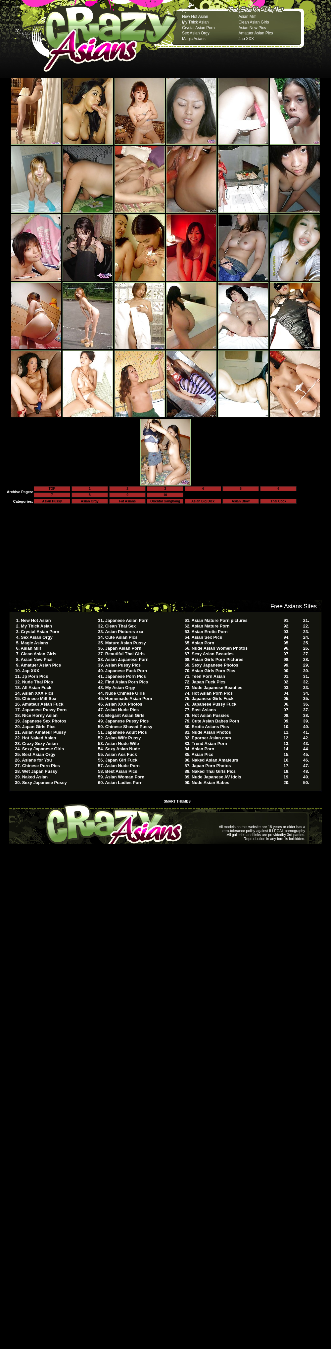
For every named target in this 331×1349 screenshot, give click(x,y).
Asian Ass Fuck (121, 754)
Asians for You (37, 760)
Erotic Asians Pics (210, 726)
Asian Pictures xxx (124, 631)
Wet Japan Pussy (40, 771)
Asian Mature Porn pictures (220, 620)
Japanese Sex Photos (44, 721)
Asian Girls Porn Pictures (218, 659)
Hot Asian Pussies (210, 715)
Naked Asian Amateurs (215, 760)
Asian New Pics (252, 27)
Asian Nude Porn (122, 765)
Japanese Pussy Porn (44, 709)
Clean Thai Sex (120, 626)
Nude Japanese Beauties (217, 687)
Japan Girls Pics (39, 726)
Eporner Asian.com (211, 737)
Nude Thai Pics (37, 681)
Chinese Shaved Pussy (128, 726)
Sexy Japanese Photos (215, 665)
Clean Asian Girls (253, 22)
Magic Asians (194, 38)
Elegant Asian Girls (125, 715)
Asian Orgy (89, 501)
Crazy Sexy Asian (40, 743)
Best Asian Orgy (39, 754)
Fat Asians (127, 501)
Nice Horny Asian (40, 715)
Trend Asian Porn (209, 743)
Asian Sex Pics (207, 637)
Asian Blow (241, 501)
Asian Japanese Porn (127, 659)
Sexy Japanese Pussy (44, 782)
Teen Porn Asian (208, 676)
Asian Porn (203, 642)
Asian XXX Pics (37, 693)
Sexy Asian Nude (122, 748)
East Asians (204, 709)
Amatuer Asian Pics (255, 33)
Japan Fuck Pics (208, 681)
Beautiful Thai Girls (125, 653)
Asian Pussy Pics (123, 665)
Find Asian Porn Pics (126, 681)
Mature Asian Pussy (125, 642)
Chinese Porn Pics (41, 765)
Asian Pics (202, 754)
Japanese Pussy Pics (127, 721)
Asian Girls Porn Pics (213, 670)
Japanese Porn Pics (125, 676)
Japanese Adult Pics (126, 732)
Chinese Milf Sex (39, 698)
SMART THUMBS (177, 801)
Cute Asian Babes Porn (215, 721)
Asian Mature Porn (211, 626)
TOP (52, 488)
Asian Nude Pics (122, 709)
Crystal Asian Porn (198, 27)
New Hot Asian (195, 16)
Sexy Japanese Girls (43, 748)
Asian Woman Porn (124, 776)
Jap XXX (246, 38)
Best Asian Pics (121, 771)
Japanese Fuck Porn (126, 670)
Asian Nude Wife (122, 743)
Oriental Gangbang (165, 501)
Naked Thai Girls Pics (214, 771)
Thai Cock (278, 501)
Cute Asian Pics (121, 637)
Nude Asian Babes (210, 782)
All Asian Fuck (36, 687)
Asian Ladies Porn (123, 782)
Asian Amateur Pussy (44, 732)
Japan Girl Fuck (121, 760)
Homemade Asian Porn (128, 698)
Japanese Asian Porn (127, 620)
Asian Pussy (52, 501)
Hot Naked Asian (39, 737)
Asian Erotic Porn (210, 631)
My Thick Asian (195, 22)
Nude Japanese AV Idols (216, 776)
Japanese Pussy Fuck (214, 704)
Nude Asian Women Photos (220, 648)
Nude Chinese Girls (125, 693)
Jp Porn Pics (35, 676)
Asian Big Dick (202, 501)
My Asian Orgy (120, 687)
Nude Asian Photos (211, 732)
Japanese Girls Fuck (212, 698)
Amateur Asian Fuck (42, 704)
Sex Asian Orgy (196, 33)
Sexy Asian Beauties (213, 653)
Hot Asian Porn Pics (212, 693)
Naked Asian (35, 776)
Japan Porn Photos (211, 765)
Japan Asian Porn (123, 648)
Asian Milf (247, 16)
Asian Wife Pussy (123, 737)
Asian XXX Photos (123, 704)
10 (165, 495)
